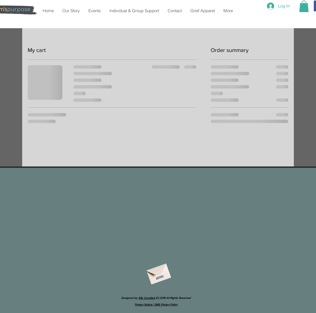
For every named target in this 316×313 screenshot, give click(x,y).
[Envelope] (158, 271)
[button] (304, 6)
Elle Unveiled (147, 297)
